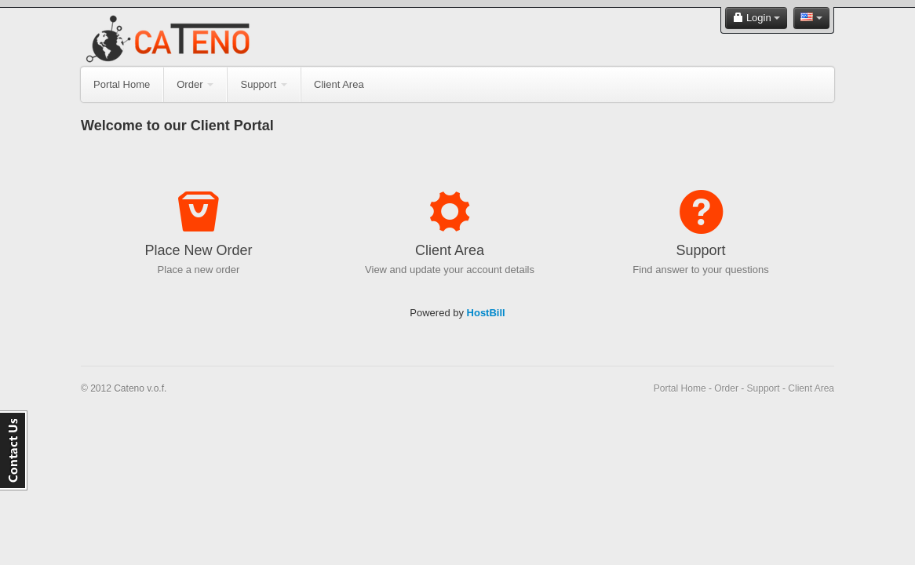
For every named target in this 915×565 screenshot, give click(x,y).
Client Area (339, 84)
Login (756, 18)
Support (263, 84)
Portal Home (121, 84)
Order (195, 84)
